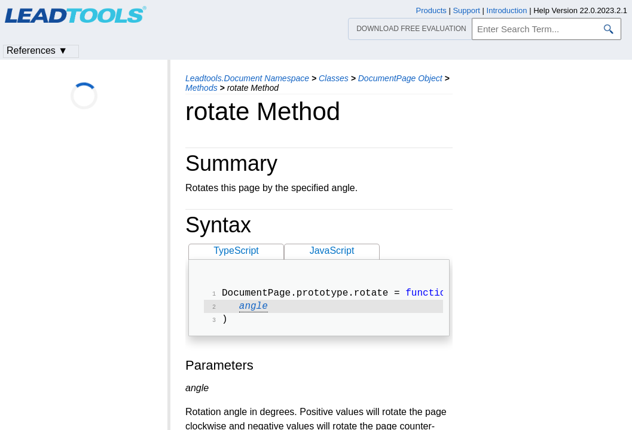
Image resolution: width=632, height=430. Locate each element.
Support (466, 10)
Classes (334, 78)
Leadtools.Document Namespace (247, 78)
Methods (201, 88)
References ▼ (37, 50)
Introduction (507, 10)
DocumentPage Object (400, 78)
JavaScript (332, 250)
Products (431, 10)
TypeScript (236, 250)
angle (253, 308)
